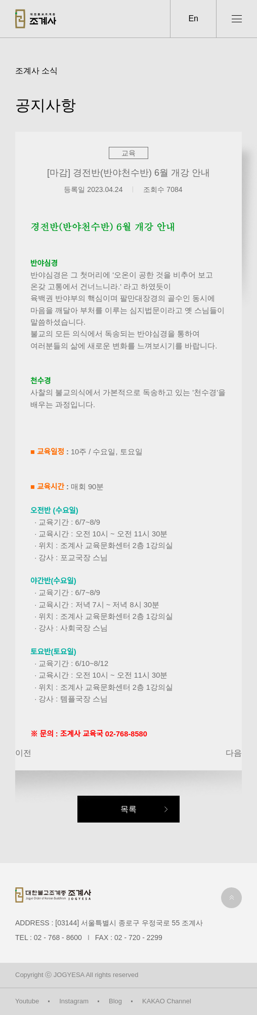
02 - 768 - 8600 (58, 937)
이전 (23, 753)
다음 (234, 753)
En (193, 18)
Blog (115, 1001)
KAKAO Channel (166, 1001)
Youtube (27, 1001)
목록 (128, 809)
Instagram (74, 1001)
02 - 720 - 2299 (138, 937)
